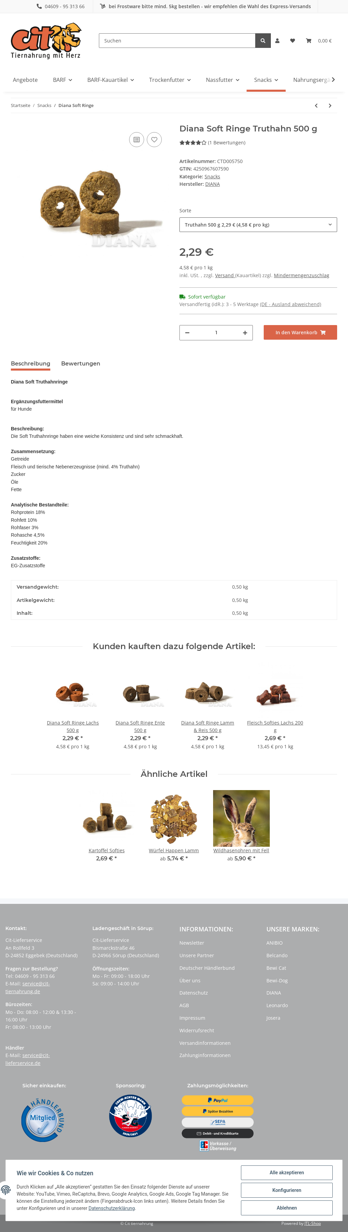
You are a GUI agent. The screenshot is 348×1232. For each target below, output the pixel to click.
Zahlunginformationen (205, 1055)
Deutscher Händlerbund (207, 968)
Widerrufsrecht (196, 1030)
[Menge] (216, 332)
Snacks (212, 176)
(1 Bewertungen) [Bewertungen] (212, 142)
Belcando (277, 955)
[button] (277, 41)
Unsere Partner (196, 955)
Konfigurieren (286, 1190)
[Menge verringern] (187, 332)
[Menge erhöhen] (245, 332)
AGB (184, 1005)
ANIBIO (274, 943)
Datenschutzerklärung (111, 1208)
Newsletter (191, 943)
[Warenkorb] (318, 41)
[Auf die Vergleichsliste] (136, 139)
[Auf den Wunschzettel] (154, 139)
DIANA (273, 992)
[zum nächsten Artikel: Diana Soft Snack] (330, 105)
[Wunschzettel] (292, 41)
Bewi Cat (276, 968)
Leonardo (277, 1005)
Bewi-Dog (277, 980)
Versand (225, 275)
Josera (273, 1018)
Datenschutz (193, 992)
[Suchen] (177, 40)
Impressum (192, 1018)
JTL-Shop (312, 1223)
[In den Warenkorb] (300, 332)
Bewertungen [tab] (80, 363)
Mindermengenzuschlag (301, 275)
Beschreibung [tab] (30, 363)
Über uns (190, 980)
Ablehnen (287, 1208)
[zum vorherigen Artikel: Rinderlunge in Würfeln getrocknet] (316, 105)
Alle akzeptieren (286, 1172)
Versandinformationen (205, 1043)
